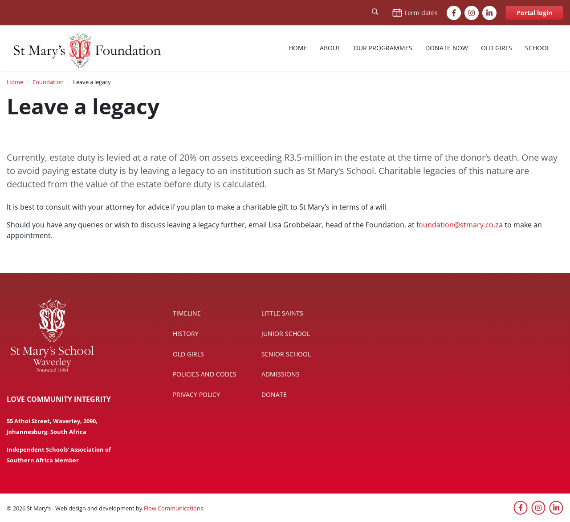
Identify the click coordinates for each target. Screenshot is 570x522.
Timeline (187, 313)
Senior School (286, 354)
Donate (274, 394)
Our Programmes (383, 48)
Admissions (280, 374)
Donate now (446, 48)
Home (298, 48)
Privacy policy (196, 394)
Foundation (48, 82)
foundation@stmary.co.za (459, 225)
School (537, 48)
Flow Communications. (174, 508)
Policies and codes (204, 374)
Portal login (534, 12)
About (330, 48)
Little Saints (282, 313)
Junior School (285, 333)
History (186, 333)
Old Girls (496, 48)
